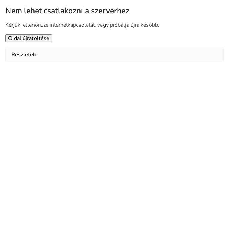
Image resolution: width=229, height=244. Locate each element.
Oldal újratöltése (28, 38)
